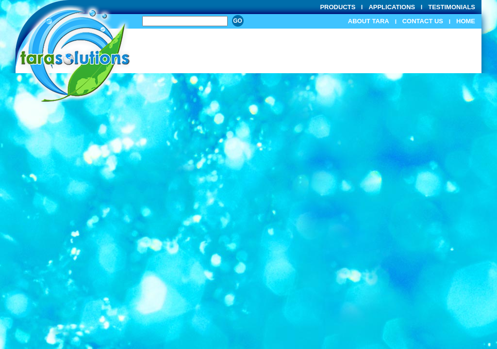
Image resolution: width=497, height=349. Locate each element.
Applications (391, 7)
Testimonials (451, 7)
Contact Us (422, 21)
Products (337, 7)
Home (465, 21)
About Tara (368, 21)
